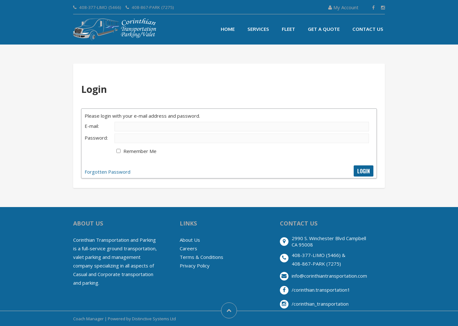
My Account (343, 7)
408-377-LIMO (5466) (97, 7)
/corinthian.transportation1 (321, 290)
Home (228, 29)
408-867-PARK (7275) (150, 7)
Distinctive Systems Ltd (154, 319)
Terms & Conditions (201, 257)
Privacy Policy (195, 265)
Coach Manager (88, 319)
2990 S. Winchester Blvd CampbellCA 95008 (329, 241)
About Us (190, 240)
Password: (96, 138)
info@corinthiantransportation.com (329, 276)
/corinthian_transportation (320, 304)
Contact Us (367, 29)
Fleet (288, 29)
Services (258, 29)
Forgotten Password (107, 172)
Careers (188, 248)
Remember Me (139, 151)
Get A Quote (324, 29)
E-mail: (92, 126)
